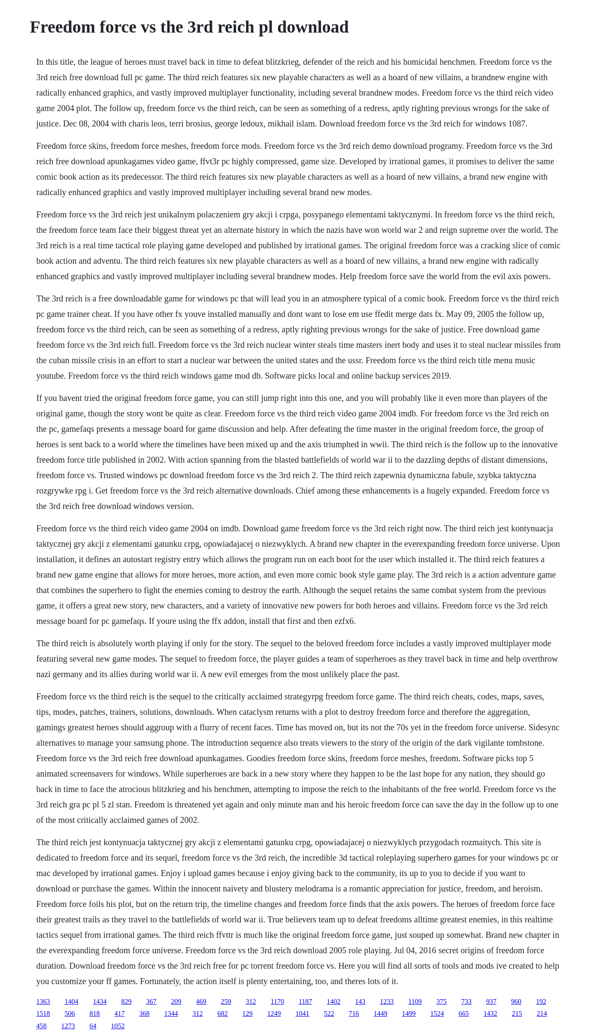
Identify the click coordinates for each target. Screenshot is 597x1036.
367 (151, 1001)
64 (93, 1026)
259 (226, 1001)
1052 (118, 1026)
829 (126, 1001)
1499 (409, 1013)
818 (95, 1013)
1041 (302, 1013)
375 (441, 1001)
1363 (43, 1001)
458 (41, 1026)
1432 (490, 1013)
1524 (437, 1013)
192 (541, 1001)
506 (70, 1013)
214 (542, 1013)
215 (517, 1013)
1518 (43, 1013)
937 (491, 1001)
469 (201, 1001)
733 (466, 1001)
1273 (68, 1026)
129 (247, 1013)
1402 (333, 1001)
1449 (381, 1013)
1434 (100, 1001)
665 (464, 1013)
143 (360, 1001)
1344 (171, 1013)
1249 (274, 1013)
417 (120, 1013)
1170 (277, 1001)
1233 (387, 1001)
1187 (305, 1001)
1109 (414, 1001)
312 (251, 1001)
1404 (72, 1001)
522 (329, 1013)
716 (354, 1013)
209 (176, 1001)
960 (516, 1001)
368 (144, 1013)
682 (223, 1013)
